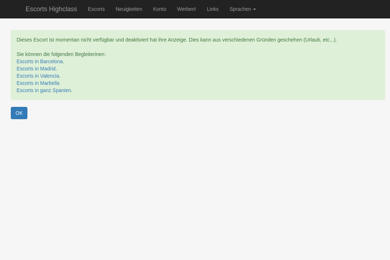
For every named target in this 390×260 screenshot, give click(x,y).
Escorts (96, 9)
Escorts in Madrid (36, 69)
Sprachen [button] (243, 9)
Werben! (186, 9)
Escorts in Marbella (38, 83)
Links (213, 9)
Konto (160, 9)
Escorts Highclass (51, 9)
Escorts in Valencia (38, 76)
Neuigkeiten (129, 9)
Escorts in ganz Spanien (44, 90)
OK (19, 113)
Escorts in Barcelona (40, 61)
